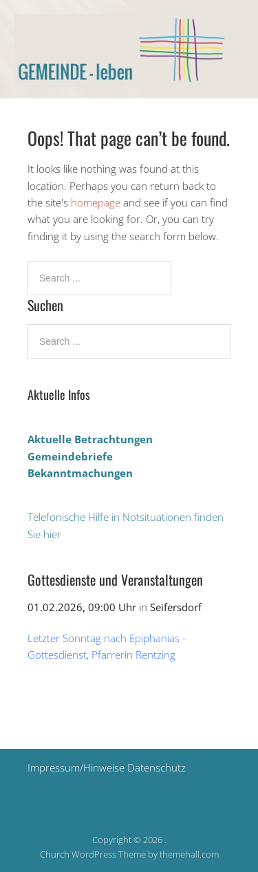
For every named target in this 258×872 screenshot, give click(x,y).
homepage (95, 202)
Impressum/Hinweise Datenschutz (107, 767)
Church (54, 854)
